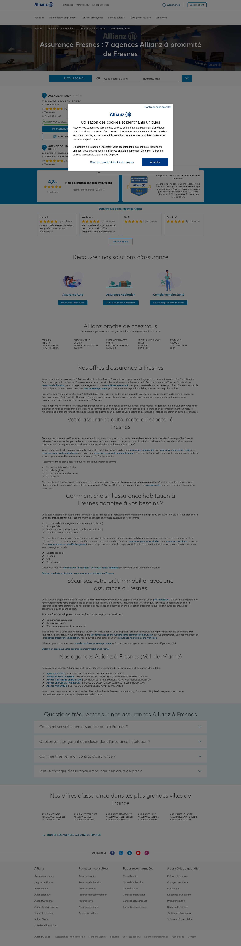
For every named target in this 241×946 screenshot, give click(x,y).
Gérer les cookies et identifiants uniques (112, 162)
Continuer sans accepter (158, 107)
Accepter (155, 162)
